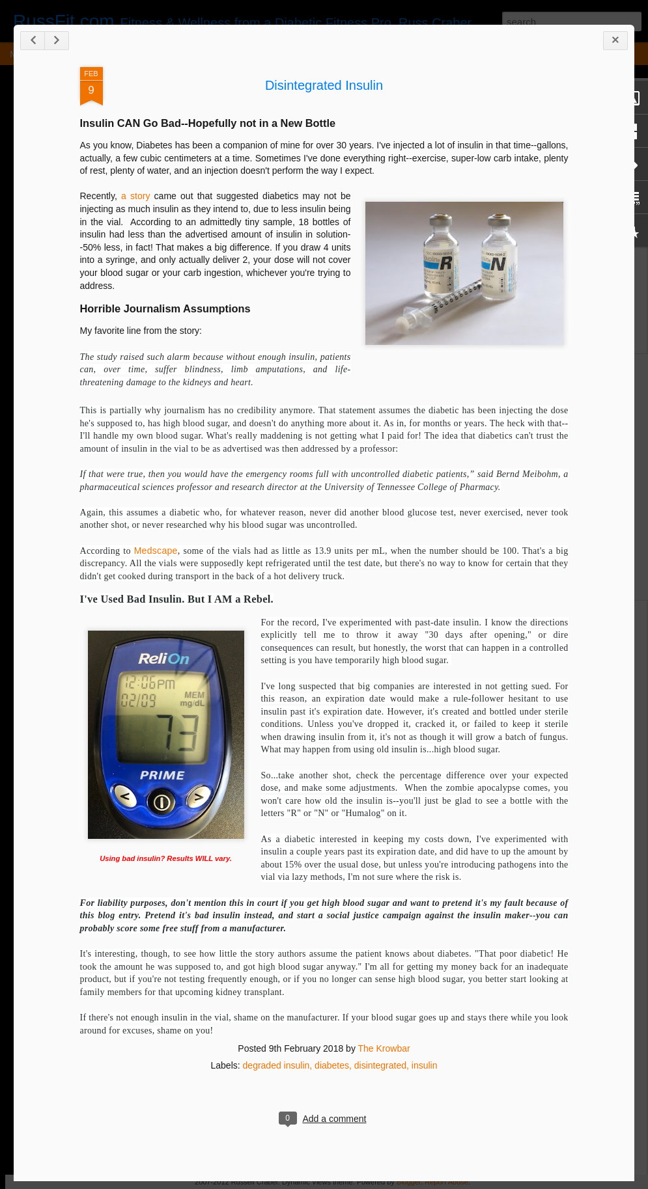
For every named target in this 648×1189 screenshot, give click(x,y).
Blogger (409, 1182)
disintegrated (380, 1065)
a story (135, 196)
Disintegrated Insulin (324, 85)
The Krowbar (384, 1048)
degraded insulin (276, 1065)
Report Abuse (446, 1182)
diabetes (332, 1065)
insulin (425, 1065)
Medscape (156, 550)
